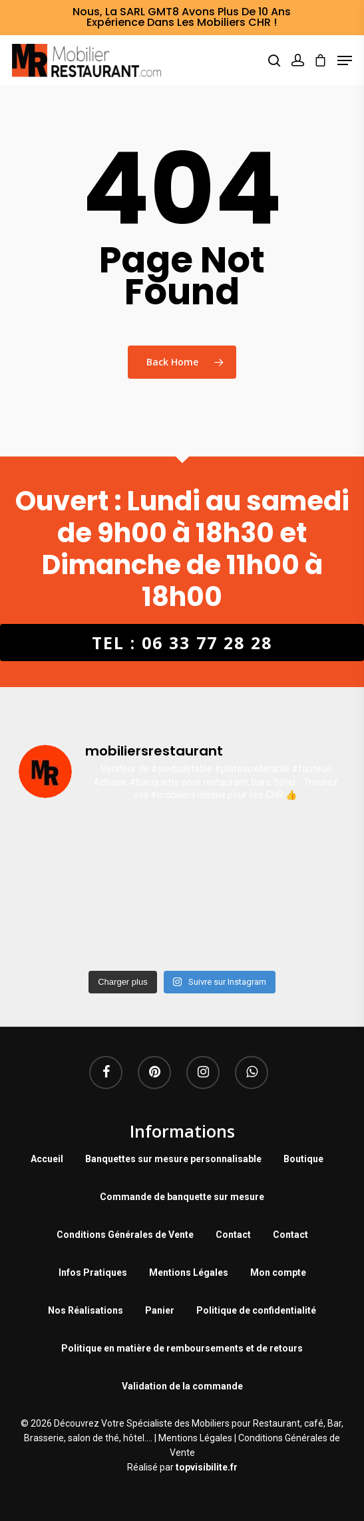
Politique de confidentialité (256, 1310)
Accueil (47, 1159)
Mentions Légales (188, 1272)
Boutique (303, 1159)
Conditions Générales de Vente (125, 1234)
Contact (233, 1234)
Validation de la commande (182, 1386)
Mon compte (278, 1272)
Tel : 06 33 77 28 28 (182, 642)
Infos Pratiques (93, 1272)
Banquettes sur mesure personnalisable (173, 1159)
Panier (159, 1310)
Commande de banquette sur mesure (182, 1196)
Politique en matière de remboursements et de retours (182, 1348)
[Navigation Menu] (344, 60)
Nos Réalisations (85, 1310)
